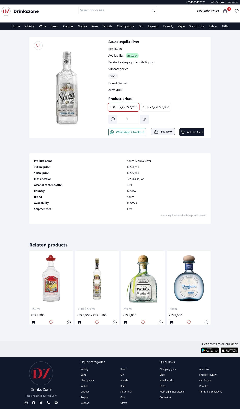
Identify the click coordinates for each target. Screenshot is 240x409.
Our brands (205, 380)
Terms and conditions (210, 391)
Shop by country (207, 374)
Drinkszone (26, 11)
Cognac (68, 26)
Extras (213, 26)
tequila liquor (144, 62)
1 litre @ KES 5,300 (156, 107)
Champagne (125, 26)
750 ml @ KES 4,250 (123, 107)
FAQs (162, 386)
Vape (181, 26)
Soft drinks (196, 26)
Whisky (29, 26)
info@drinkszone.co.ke (224, 2)
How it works (167, 380)
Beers (55, 26)
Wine (42, 26)
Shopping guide (168, 369)
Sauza (122, 83)
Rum (94, 26)
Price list (203, 386)
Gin (141, 26)
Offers (123, 403)
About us (204, 369)
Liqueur (153, 26)
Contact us (165, 397)
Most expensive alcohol (172, 391)
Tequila (107, 26)
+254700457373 (196, 2)
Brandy (168, 26)
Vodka (82, 26)
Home (15, 26)
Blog (162, 374)
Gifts (225, 26)
